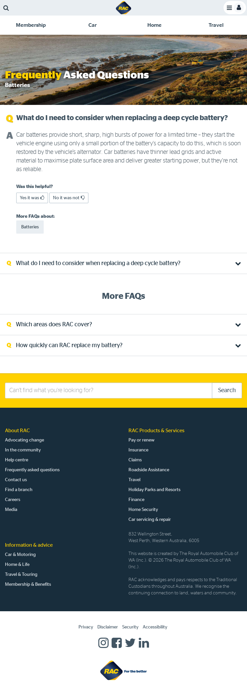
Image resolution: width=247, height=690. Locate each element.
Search (227, 390)
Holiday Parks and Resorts (154, 489)
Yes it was (32, 197)
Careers (12, 499)
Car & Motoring (20, 554)
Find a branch (18, 489)
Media (11, 509)
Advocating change (24, 440)
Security (130, 627)
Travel (134, 480)
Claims (135, 460)
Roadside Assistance (148, 470)
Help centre (16, 460)
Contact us (16, 480)
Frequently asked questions (32, 470)
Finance (136, 499)
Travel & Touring (21, 574)
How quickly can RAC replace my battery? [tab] (69, 345)
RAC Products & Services (156, 430)
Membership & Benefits (28, 584)
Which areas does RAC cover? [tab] (54, 325)
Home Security (143, 509)
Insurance (138, 450)
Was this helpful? (34, 186)
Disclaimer (107, 627)
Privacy (85, 627)
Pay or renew (141, 440)
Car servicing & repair (149, 519)
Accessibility (155, 627)
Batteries (30, 227)
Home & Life (17, 564)
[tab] (31, 25)
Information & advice (29, 545)
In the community (23, 450)
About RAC (17, 430)
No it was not (69, 197)
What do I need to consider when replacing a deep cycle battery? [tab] (98, 263)
